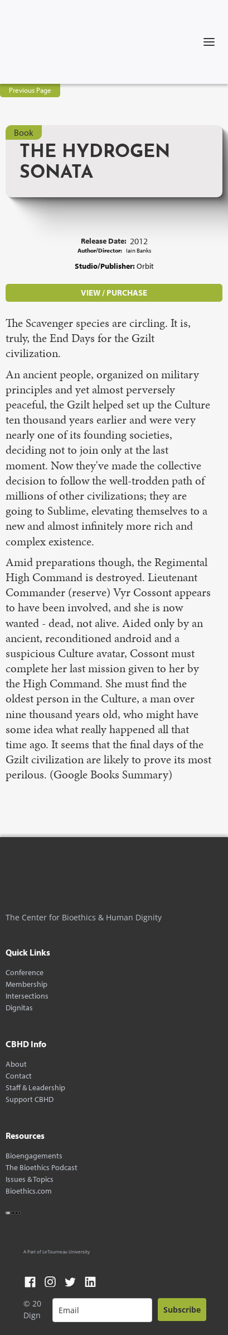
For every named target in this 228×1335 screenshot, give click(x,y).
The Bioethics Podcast (41, 1167)
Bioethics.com (29, 1191)
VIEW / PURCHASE (114, 292)
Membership (26, 984)
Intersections (27, 996)
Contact (19, 1076)
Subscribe (182, 1309)
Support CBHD (30, 1099)
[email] (102, 1310)
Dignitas (19, 1008)
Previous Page (30, 89)
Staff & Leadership (35, 1087)
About (16, 1064)
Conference (24, 972)
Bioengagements (34, 1156)
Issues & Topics (30, 1179)
